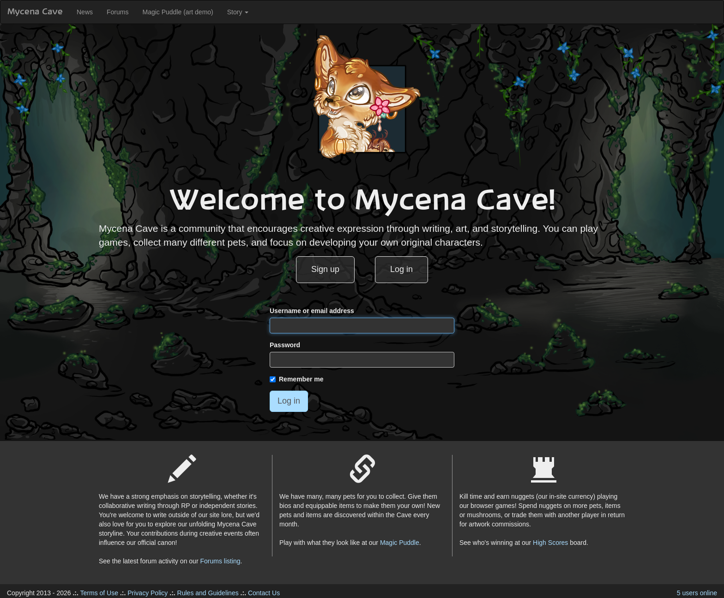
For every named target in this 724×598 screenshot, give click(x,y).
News (85, 12)
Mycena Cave (35, 12)
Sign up (325, 269)
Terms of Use (99, 593)
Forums (117, 12)
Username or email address (312, 310)
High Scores (550, 542)
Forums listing (220, 561)
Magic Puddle (399, 542)
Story (238, 12)
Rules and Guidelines (208, 593)
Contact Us (264, 593)
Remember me (297, 379)
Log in (401, 269)
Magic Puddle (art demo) (177, 12)
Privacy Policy (147, 593)
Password (285, 345)
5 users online (697, 593)
